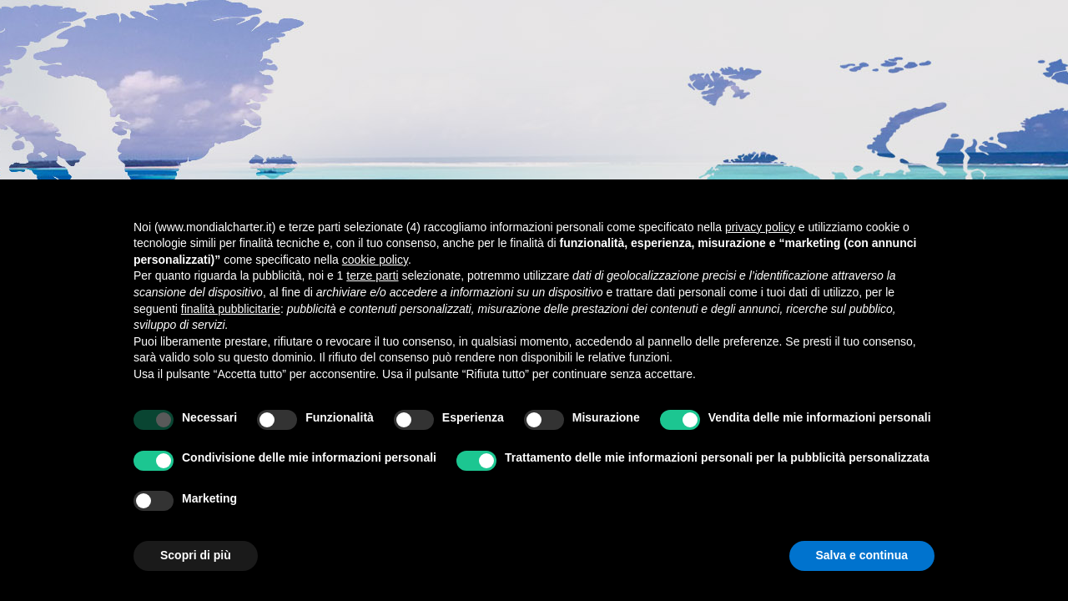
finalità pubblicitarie (230, 309)
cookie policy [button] (375, 259)
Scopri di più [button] (195, 555)
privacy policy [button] (760, 227)
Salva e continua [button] (862, 555)
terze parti (372, 275)
